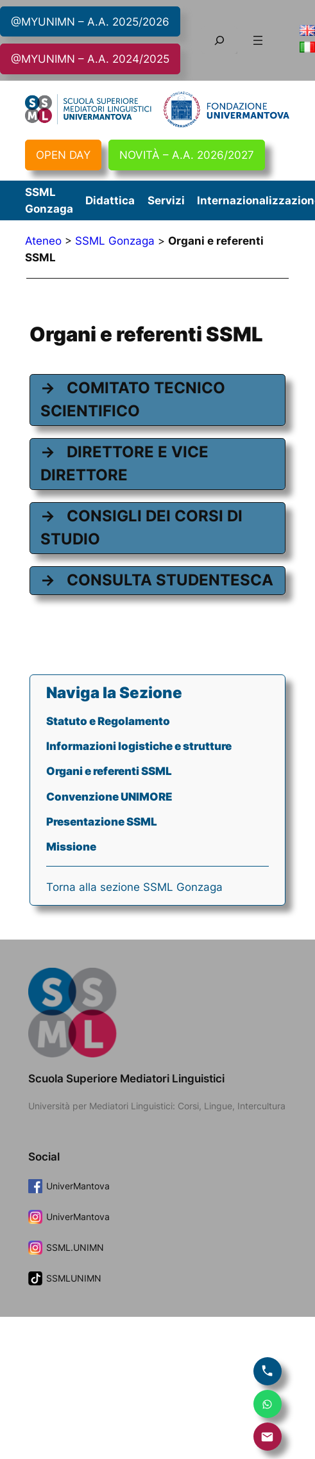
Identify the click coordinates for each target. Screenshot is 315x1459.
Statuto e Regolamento (108, 721)
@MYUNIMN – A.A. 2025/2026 (90, 21)
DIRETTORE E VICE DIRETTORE (124, 463)
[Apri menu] (258, 40)
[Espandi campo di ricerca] (219, 40)
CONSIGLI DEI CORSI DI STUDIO (141, 527)
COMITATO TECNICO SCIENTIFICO (132, 399)
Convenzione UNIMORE (109, 796)
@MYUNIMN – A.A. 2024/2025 (90, 59)
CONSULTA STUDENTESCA (170, 580)
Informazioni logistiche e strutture (139, 746)
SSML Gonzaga (115, 240)
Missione (71, 846)
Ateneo (43, 240)
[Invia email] (267, 1436)
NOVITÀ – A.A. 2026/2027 (186, 155)
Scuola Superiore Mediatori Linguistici (126, 1078)
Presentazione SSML (101, 821)
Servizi (166, 200)
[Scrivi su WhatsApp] (267, 1404)
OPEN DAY (63, 155)
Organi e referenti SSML (109, 771)
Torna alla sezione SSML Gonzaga (134, 887)
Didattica (110, 200)
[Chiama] (267, 1371)
